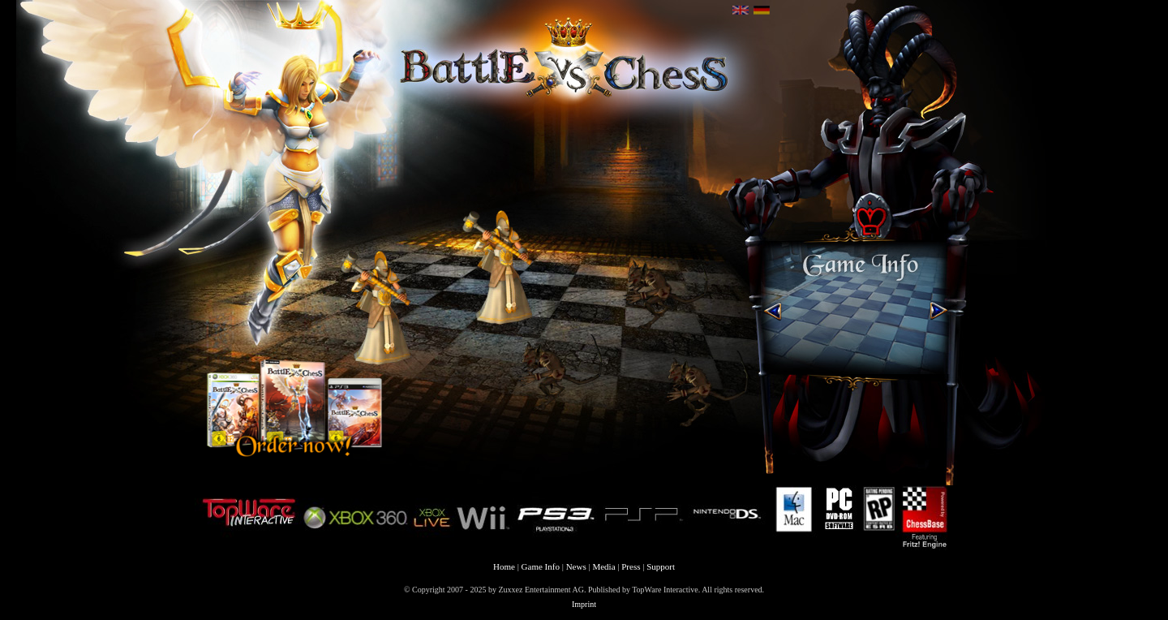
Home (504, 566)
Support (660, 566)
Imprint (584, 604)
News (576, 566)
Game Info (541, 566)
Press (630, 566)
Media (603, 566)
